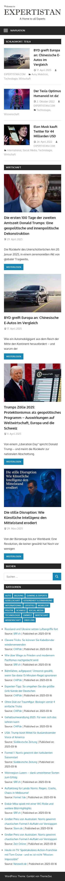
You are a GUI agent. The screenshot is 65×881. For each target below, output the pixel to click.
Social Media (30, 150)
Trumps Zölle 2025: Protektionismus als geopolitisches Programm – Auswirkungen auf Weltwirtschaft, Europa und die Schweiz (32, 417)
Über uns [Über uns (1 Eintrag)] (29, 620)
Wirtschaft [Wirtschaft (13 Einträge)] (41, 615)
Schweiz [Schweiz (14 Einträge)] (21, 610)
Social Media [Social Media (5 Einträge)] (36, 610)
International (14, 150)
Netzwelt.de (20, 863)
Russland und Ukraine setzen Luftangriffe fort (31, 629)
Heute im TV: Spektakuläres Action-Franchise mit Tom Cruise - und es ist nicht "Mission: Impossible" (31, 854)
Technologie (11, 78)
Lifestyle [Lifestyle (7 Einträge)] (30, 605)
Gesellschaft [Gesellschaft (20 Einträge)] (12, 600)
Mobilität (43, 74)
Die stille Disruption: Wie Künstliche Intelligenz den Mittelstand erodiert (25, 517)
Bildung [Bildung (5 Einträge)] (19, 595)
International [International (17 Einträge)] (13, 605)
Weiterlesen (13, 267)
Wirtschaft (25, 78)
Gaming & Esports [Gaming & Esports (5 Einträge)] (37, 595)
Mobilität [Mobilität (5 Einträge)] (43, 605)
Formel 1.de (20, 797)
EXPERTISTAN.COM (14, 74)
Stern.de (18, 828)
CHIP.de (18, 649)
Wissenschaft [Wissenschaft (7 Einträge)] (13, 620)
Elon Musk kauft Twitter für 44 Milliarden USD (45, 131)
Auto (34, 74)
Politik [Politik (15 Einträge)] (9, 610)
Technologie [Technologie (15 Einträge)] (12, 615)
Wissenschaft (11, 114)
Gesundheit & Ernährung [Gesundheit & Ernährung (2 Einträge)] (37, 600)
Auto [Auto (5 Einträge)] (8, 595)
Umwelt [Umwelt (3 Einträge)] (27, 615)
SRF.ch (17, 633)
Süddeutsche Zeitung (25, 741)
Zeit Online (20, 843)
